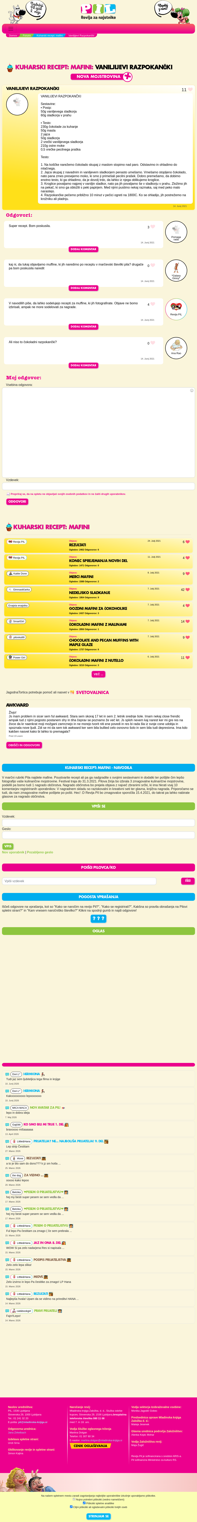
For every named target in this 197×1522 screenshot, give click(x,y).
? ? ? (98, 918)
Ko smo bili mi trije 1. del (46, 1124)
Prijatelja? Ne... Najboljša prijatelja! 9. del (71, 1141)
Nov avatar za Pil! (47, 1108)
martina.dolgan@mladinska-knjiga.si (101, 1440)
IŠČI (188, 881)
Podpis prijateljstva (52, 1260)
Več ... (98, 674)
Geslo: (6, 829)
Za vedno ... (36, 1175)
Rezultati (36, 1158)
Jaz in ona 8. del (50, 1243)
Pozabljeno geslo (40, 852)
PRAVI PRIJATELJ (48, 1311)
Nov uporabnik (13, 852)
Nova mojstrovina (98, 77)
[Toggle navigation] (10, 29)
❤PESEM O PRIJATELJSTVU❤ (46, 1192)
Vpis (7, 846)
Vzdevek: (8, 816)
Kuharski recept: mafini (49, 67)
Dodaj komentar (83, 249)
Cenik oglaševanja (90, 1446)
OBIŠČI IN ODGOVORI (24, 745)
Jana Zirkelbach (17, 1432)
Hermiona (34, 1074)
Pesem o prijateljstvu (53, 1225)
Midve (41, 1277)
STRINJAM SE (99, 1516)
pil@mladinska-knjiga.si (32, 1422)
